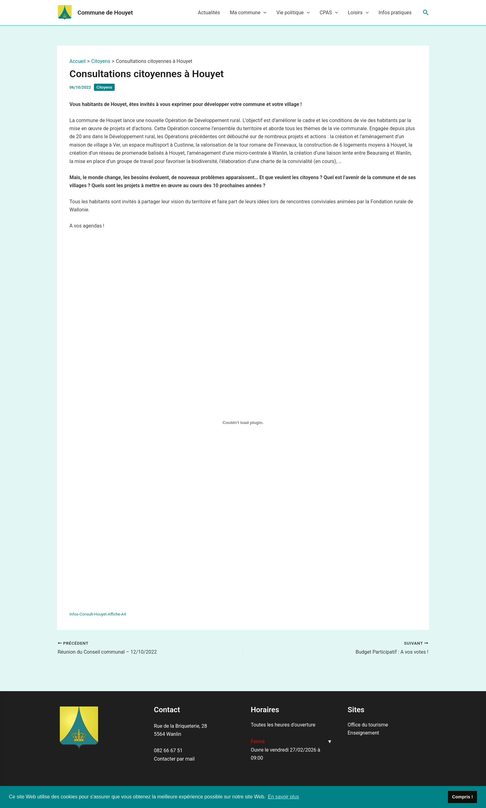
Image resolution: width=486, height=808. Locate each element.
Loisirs (358, 12)
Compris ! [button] (462, 796)
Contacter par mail (174, 759)
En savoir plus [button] (283, 796)
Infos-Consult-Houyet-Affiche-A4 (97, 614)
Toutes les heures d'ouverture (283, 725)
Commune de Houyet (105, 12)
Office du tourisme (368, 725)
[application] (263, 12)
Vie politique (293, 12)
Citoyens (104, 87)
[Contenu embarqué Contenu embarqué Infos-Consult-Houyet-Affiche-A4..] (243, 422)
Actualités (209, 12)
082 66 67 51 (168, 750)
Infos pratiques (395, 12)
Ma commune (248, 12)
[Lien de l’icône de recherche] (426, 12)
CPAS (329, 12)
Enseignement (363, 733)
